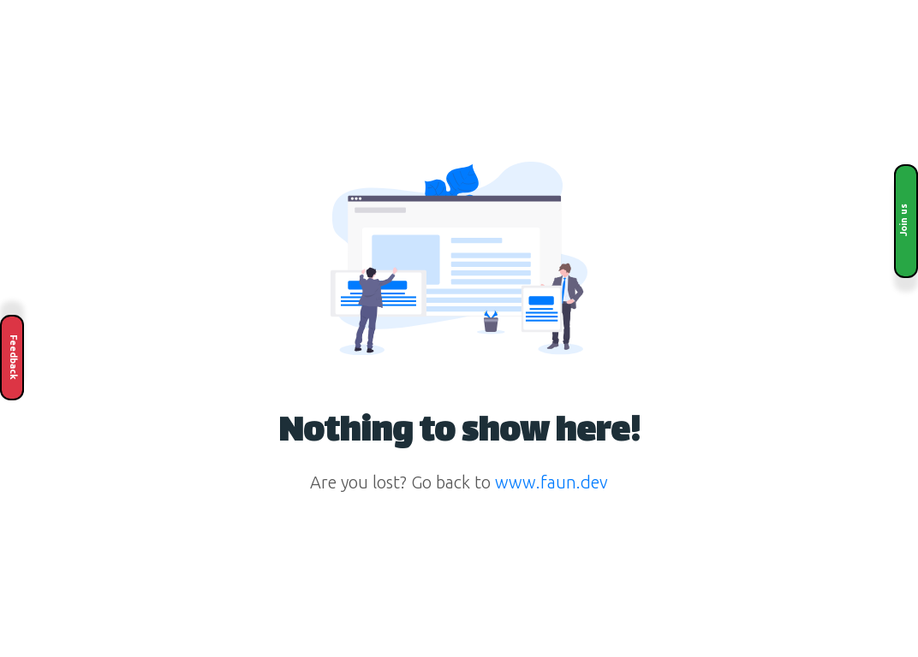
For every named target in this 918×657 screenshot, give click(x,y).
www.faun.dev (551, 482)
